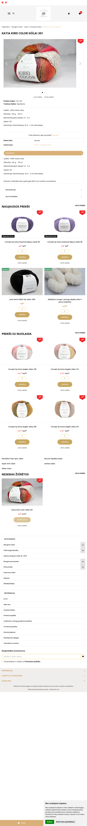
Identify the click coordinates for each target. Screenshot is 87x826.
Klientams (6, 681)
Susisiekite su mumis (11, 643)
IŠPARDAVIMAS (9, 584)
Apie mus (7, 604)
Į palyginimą (37, 97)
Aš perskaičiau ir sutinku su (22, 661)
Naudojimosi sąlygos (11, 638)
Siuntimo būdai (9, 610)
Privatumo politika (10, 627)
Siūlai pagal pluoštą (11, 550)
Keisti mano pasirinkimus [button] (65, 822)
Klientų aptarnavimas (12, 676)
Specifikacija (10, 190)
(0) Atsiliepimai (11, 196)
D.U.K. (6, 599)
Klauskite (55, 135)
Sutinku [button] (49, 822)
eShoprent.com (54, 689)
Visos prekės (80, 205)
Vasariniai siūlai (9, 572)
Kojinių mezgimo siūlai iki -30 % (15, 556)
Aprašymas (10, 153)
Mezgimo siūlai (9, 545)
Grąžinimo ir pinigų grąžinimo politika (18, 621)
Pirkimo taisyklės (10, 615)
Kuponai (7, 578)
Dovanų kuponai (9, 632)
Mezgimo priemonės (11, 561)
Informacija (7, 670)
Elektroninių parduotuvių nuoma (38, 689)
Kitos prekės (8, 567)
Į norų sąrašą (49, 97)
